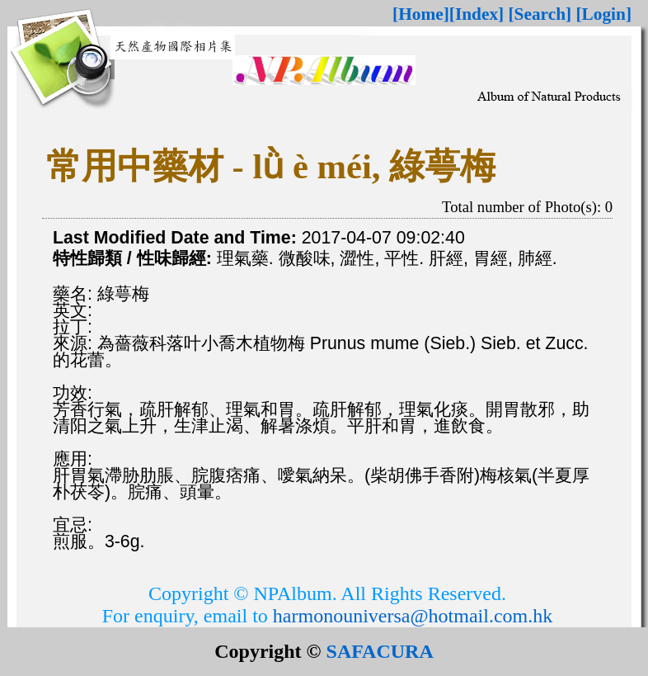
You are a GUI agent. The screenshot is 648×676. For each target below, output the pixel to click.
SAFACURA (380, 651)
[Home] (420, 14)
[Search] (540, 14)
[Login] (603, 14)
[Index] (476, 14)
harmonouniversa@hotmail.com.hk (412, 615)
